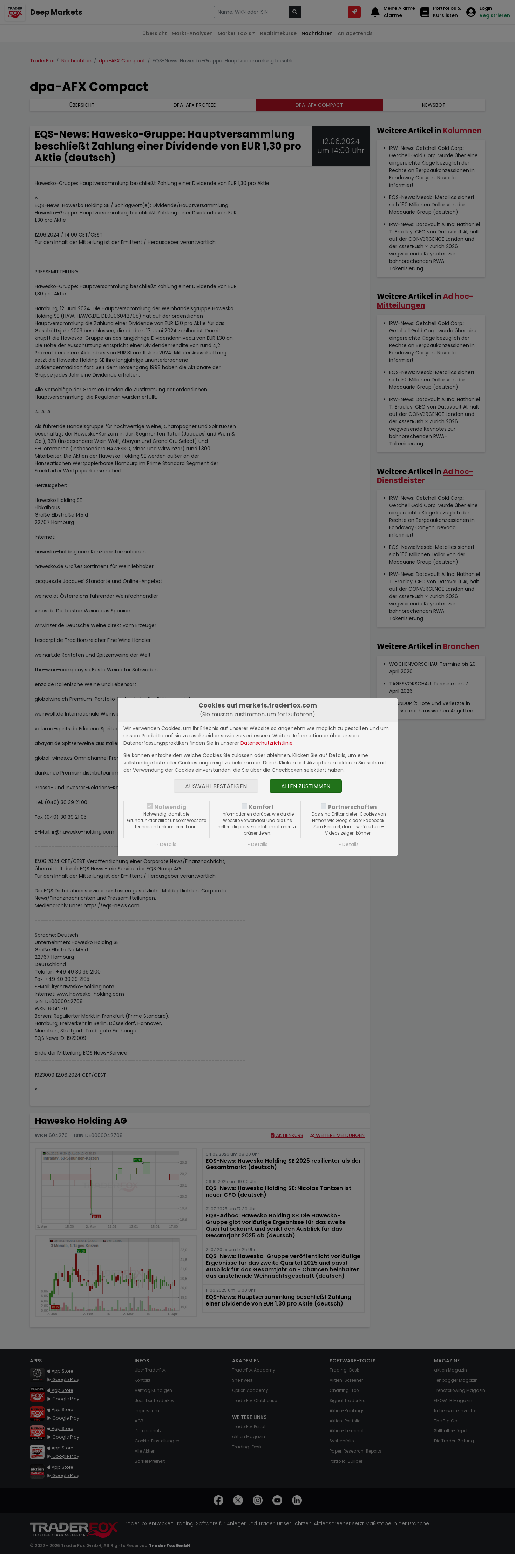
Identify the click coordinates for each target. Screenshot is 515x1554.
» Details (166, 844)
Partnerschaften (352, 807)
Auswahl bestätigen (216, 786)
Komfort (261, 807)
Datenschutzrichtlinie (266, 742)
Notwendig (170, 807)
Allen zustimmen (305, 786)
